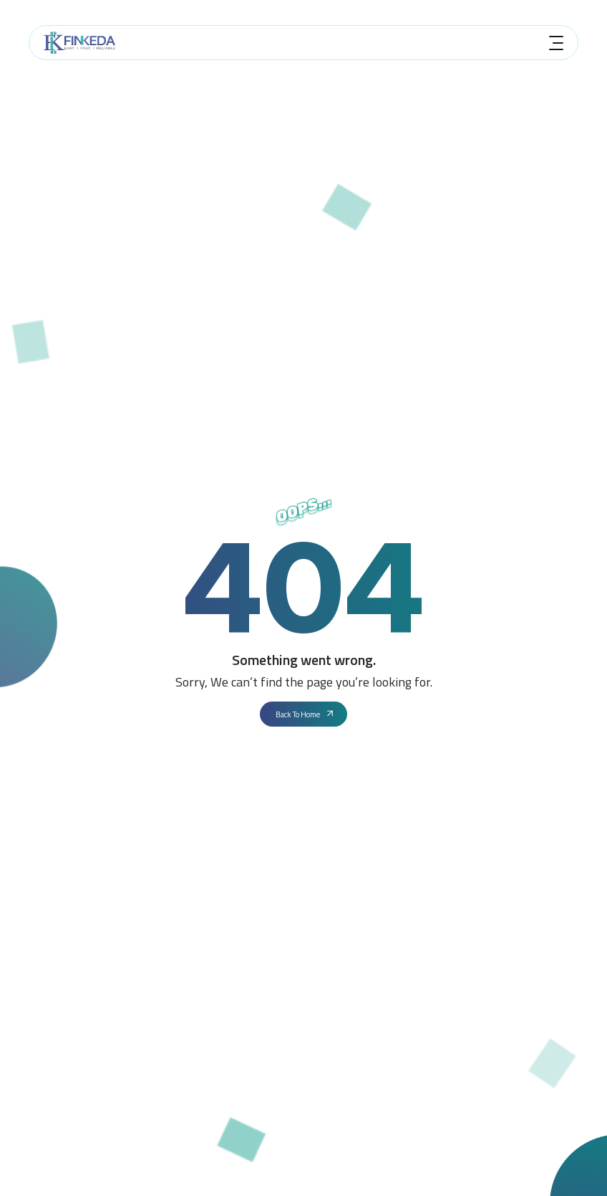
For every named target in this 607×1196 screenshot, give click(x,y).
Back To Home (305, 714)
